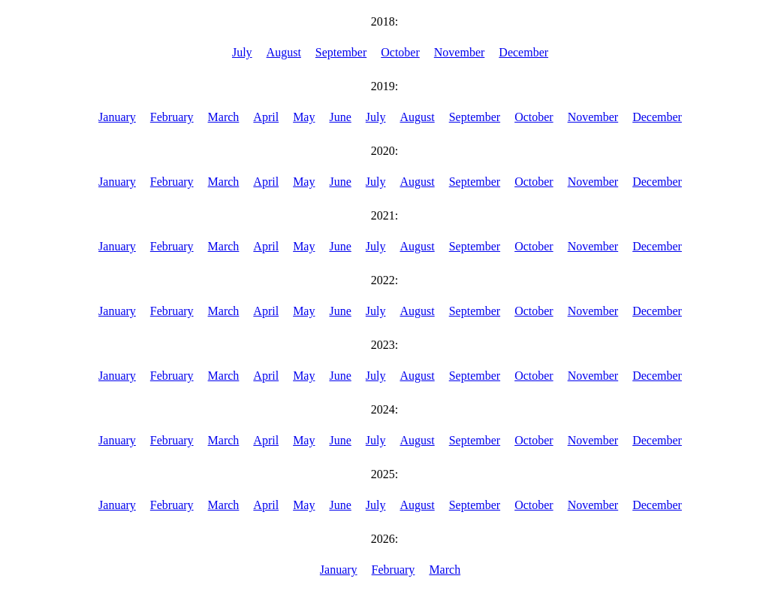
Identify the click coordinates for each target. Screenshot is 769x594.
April (266, 117)
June (340, 117)
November (459, 52)
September (340, 52)
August (284, 52)
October (400, 52)
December (523, 52)
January (117, 117)
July (242, 52)
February (172, 117)
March (224, 117)
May (304, 117)
